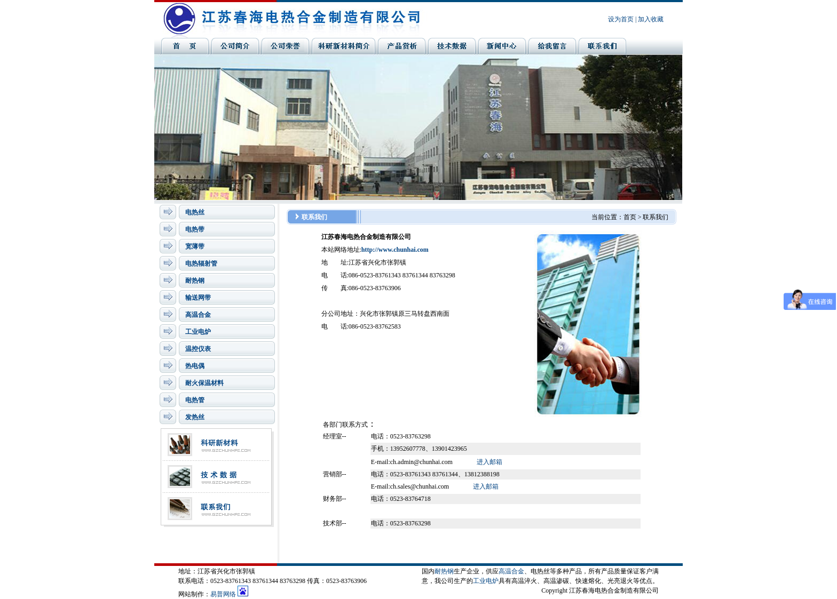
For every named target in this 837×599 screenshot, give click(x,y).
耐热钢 (194, 280)
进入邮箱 (489, 462)
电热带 (194, 229)
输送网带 (198, 297)
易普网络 (223, 594)
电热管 (194, 400)
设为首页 (621, 19)
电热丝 (194, 212)
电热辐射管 (201, 263)
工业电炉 (198, 332)
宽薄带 (194, 246)
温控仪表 (198, 349)
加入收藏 (651, 19)
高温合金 (198, 314)
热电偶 (194, 366)
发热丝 (194, 417)
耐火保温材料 (204, 383)
